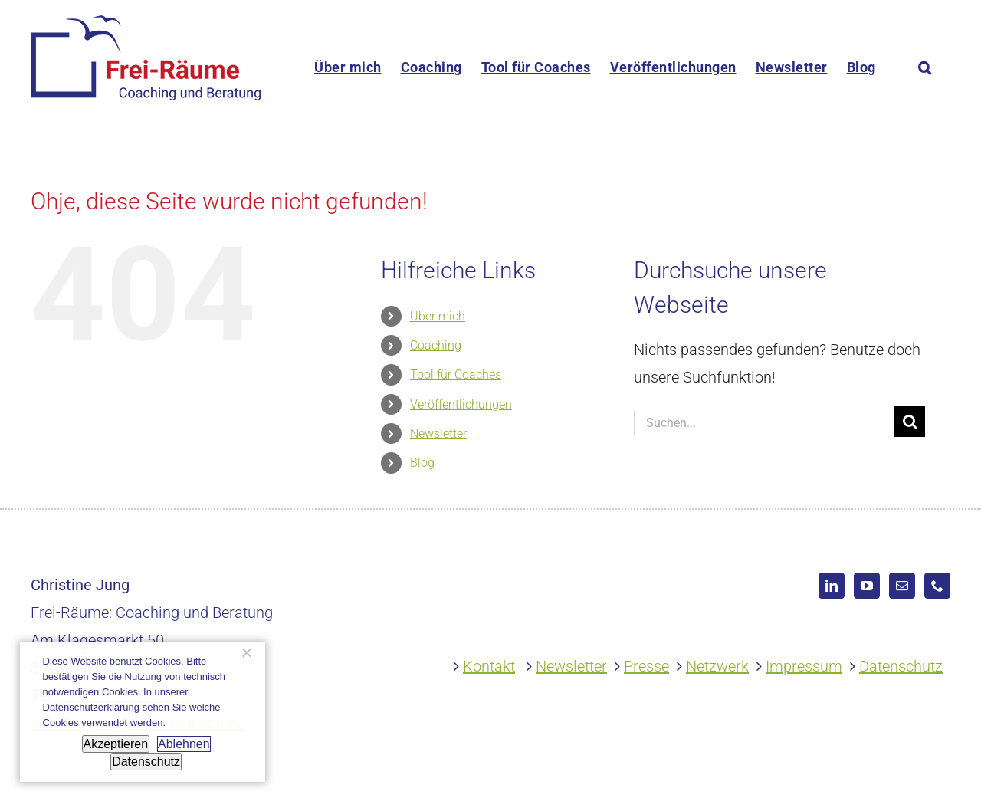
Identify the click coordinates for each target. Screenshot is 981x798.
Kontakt (489, 666)
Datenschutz (901, 666)
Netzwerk (717, 666)
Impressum (804, 666)
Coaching (435, 345)
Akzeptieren (116, 743)
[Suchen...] (764, 423)
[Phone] (937, 586)
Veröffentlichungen (461, 404)
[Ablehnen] (246, 652)
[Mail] (902, 586)
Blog (422, 462)
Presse (646, 666)
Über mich (437, 316)
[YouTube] (867, 586)
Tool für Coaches (455, 374)
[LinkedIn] (832, 586)
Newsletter (438, 433)
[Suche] (909, 421)
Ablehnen (184, 743)
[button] (925, 67)
